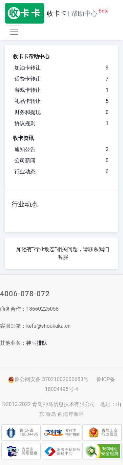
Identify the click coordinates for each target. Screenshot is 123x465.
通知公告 (24, 149)
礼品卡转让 (27, 101)
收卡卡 (57, 13)
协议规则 (24, 123)
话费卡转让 (27, 79)
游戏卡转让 (27, 90)
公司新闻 (24, 160)
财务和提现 (27, 112)
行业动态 (24, 171)
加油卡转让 (27, 68)
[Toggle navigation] (14, 31)
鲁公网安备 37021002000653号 (48, 379)
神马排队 (36, 343)
